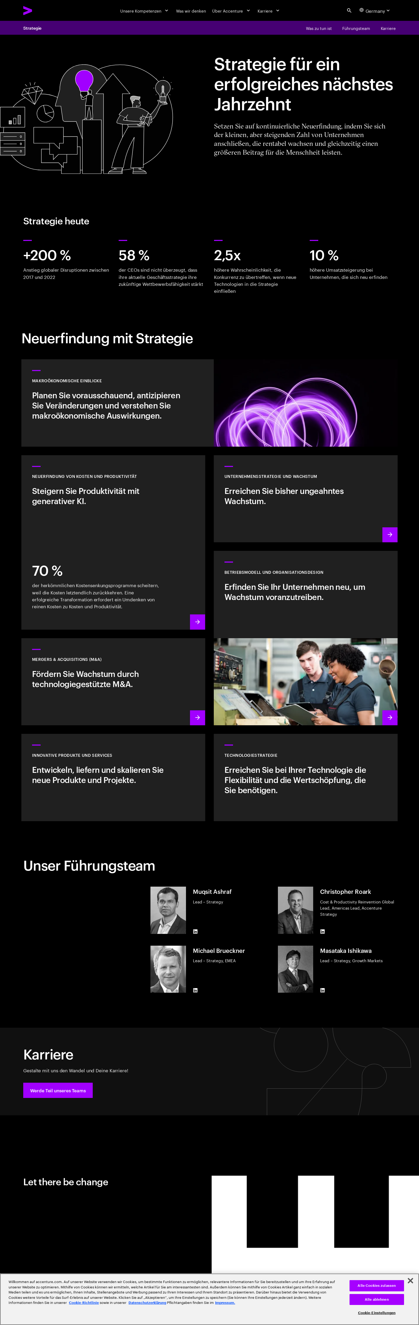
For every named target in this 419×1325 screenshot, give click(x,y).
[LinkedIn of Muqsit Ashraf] (195, 931)
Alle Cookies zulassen (377, 1285)
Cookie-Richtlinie (84, 1302)
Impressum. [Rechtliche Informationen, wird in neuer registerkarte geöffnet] (225, 1302)
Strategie (32, 28)
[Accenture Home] (41, 10)
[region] (209, 1299)
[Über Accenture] (231, 10)
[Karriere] (269, 10)
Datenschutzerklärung (147, 1302)
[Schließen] (410, 1281)
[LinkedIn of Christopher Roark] (322, 931)
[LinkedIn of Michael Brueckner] (195, 990)
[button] (58, 1090)
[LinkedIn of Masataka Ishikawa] (322, 990)
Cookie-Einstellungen (377, 1313)
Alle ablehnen (377, 1299)
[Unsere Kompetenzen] (145, 10)
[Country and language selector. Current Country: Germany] (375, 10)
